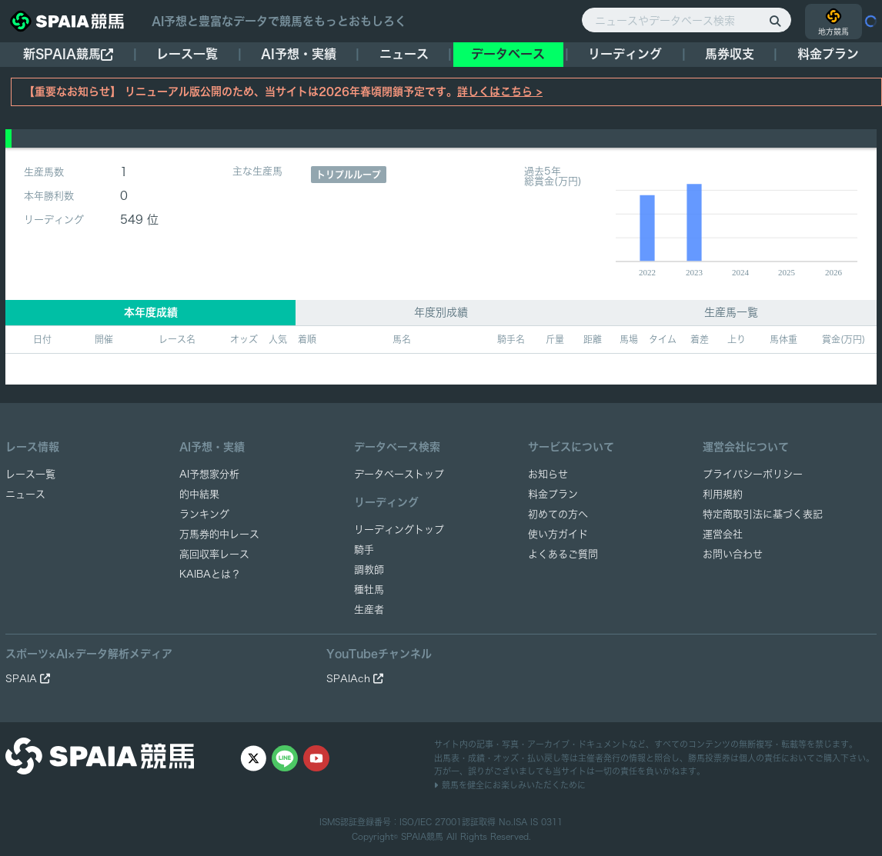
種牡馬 (369, 590)
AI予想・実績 (298, 54)
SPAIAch (354, 679)
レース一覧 (187, 54)
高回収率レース (214, 554)
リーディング (625, 54)
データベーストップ (399, 474)
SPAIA (27, 679)
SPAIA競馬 (422, 836)
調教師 (369, 570)
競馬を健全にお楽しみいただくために (510, 785)
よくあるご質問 (563, 554)
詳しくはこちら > (500, 91)
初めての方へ (558, 514)
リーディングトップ (399, 530)
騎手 (364, 550)
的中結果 (199, 494)
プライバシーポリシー (753, 474)
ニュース (404, 54)
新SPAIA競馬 (68, 54)
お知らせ (548, 474)
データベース (508, 54)
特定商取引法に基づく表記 (763, 514)
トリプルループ (348, 174)
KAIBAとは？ (210, 574)
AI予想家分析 (209, 474)
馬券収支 (729, 54)
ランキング (204, 514)
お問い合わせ (733, 554)
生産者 (369, 610)
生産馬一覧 (731, 312)
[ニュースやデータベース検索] (686, 20)
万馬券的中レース (219, 534)
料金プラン (553, 494)
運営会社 (723, 534)
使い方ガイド (558, 534)
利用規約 (723, 494)
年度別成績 (441, 312)
